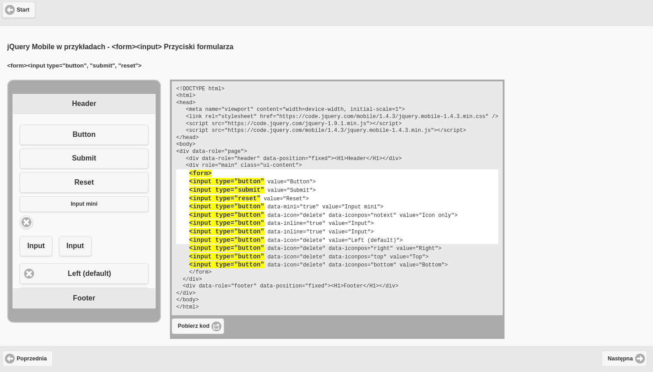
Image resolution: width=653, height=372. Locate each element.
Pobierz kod (194, 326)
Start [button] (23, 10)
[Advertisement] (326, 11)
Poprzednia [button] (32, 358)
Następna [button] (620, 358)
